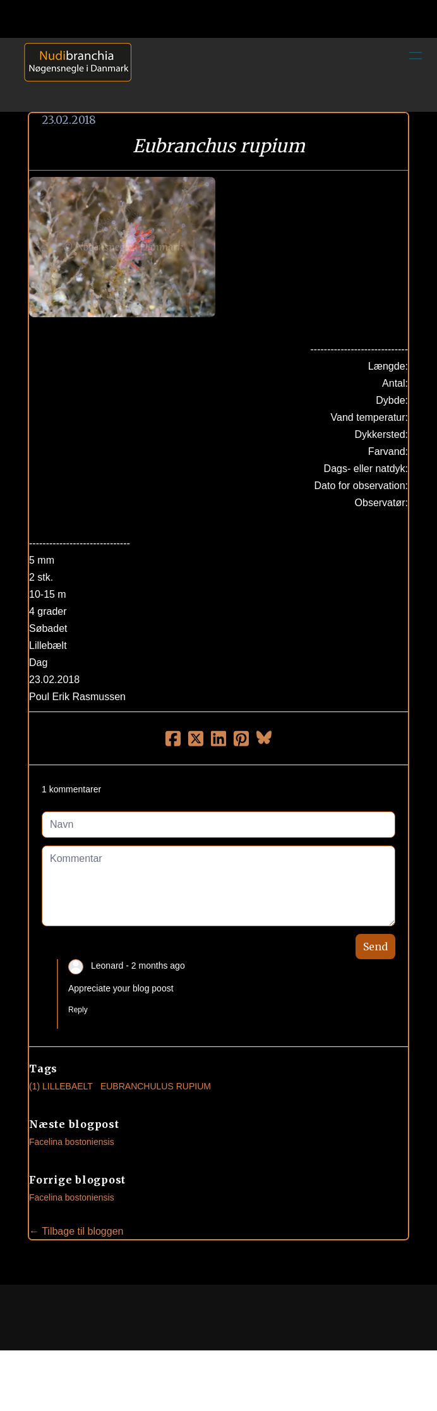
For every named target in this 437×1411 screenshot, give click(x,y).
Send (375, 946)
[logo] (73, 74)
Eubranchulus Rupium (155, 1086)
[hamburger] (415, 56)
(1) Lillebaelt (61, 1086)
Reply (78, 1009)
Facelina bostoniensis (71, 1142)
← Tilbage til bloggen (76, 1231)
